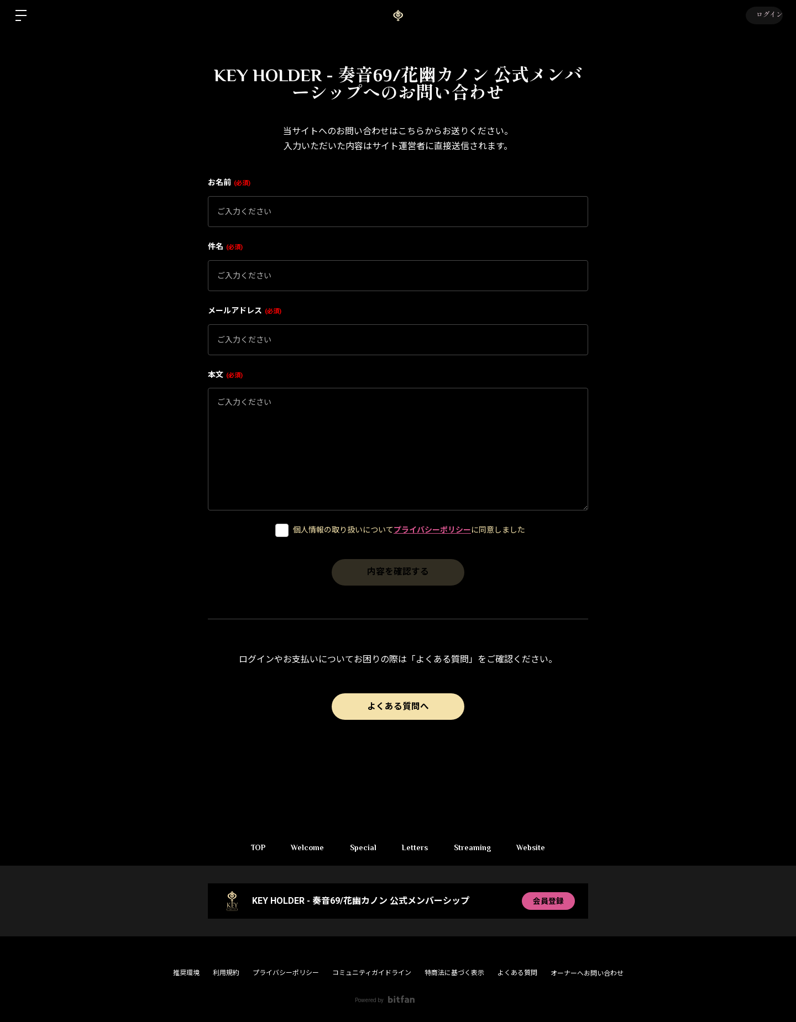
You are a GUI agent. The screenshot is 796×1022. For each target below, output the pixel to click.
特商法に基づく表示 (454, 973)
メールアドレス (244, 310)
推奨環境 (186, 973)
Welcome (304, 847)
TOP (253, 847)
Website (535, 847)
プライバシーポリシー (432, 529)
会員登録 (548, 901)
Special (362, 847)
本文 (225, 374)
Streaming (475, 847)
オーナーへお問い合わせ (587, 973)
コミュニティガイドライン (371, 973)
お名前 (229, 182)
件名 (225, 246)
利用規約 (226, 973)
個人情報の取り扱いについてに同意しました (409, 529)
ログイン (763, 15)
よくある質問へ (398, 706)
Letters (416, 847)
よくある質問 (517, 973)
